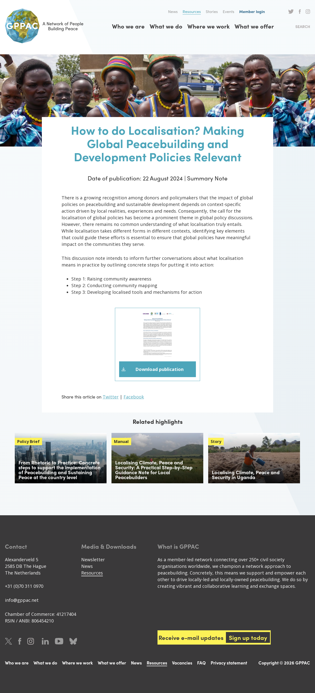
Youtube (59, 641)
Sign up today (248, 637)
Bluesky (73, 641)
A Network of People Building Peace (44, 26)
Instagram (308, 11)
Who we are (128, 26)
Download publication (159, 369)
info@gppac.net (22, 600)
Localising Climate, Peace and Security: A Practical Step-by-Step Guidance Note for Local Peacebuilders (153, 470)
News (173, 11)
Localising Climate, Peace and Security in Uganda (246, 475)
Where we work (208, 26)
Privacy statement (229, 663)
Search (302, 26)
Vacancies (182, 663)
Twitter (291, 11)
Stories (212, 11)
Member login (252, 11)
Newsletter (93, 559)
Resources (192, 11)
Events (228, 11)
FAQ (201, 663)
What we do (166, 26)
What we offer (254, 26)
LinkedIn (45, 641)
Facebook (300, 11)
